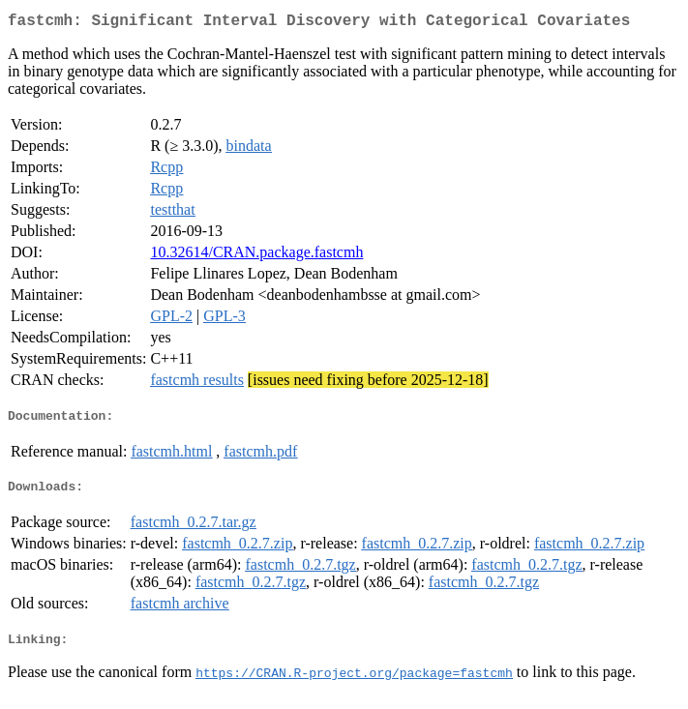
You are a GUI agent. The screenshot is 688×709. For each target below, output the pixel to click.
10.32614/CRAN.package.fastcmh (256, 256)
